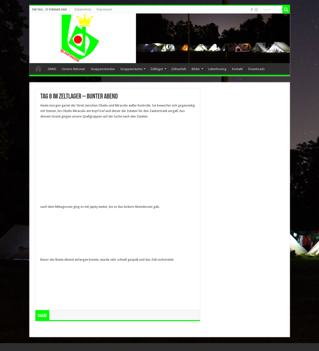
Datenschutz (83, 9)
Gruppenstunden (103, 69)
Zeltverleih (178, 69)
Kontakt (237, 69)
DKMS (52, 69)
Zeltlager (156, 69)
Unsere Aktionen (73, 69)
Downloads (256, 69)
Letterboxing (217, 69)
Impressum (104, 9)
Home (38, 68)
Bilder (196, 69)
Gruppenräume (131, 69)
